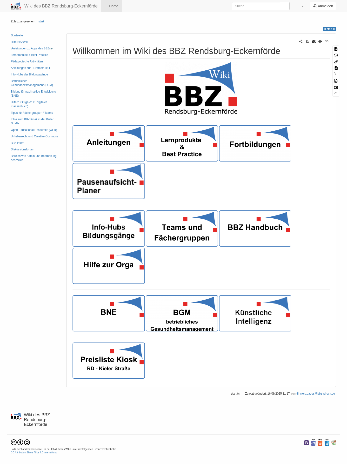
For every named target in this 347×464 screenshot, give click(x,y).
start (41, 21)
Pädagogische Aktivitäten (27, 61)
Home (113, 6)
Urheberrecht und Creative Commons (35, 136)
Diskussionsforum (22, 149)
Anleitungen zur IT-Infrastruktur (30, 68)
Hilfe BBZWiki (19, 42)
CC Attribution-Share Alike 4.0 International (34, 452)
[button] (300, 6)
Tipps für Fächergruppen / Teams (32, 112)
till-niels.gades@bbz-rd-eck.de (315, 393)
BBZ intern (17, 143)
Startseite (17, 35)
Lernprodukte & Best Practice (29, 55)
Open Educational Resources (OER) (34, 130)
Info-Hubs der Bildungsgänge (29, 74)
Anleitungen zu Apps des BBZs (31, 48)
